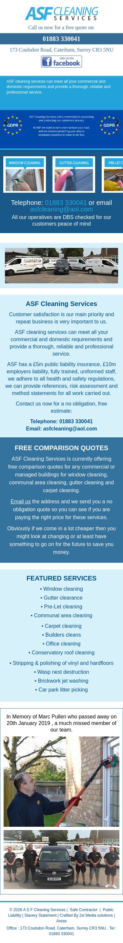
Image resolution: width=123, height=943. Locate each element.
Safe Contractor (83, 910)
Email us (20, 501)
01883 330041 (76, 421)
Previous (7, 122)
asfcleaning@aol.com (61, 209)
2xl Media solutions (96, 915)
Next (116, 122)
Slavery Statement (40, 915)
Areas (61, 921)
